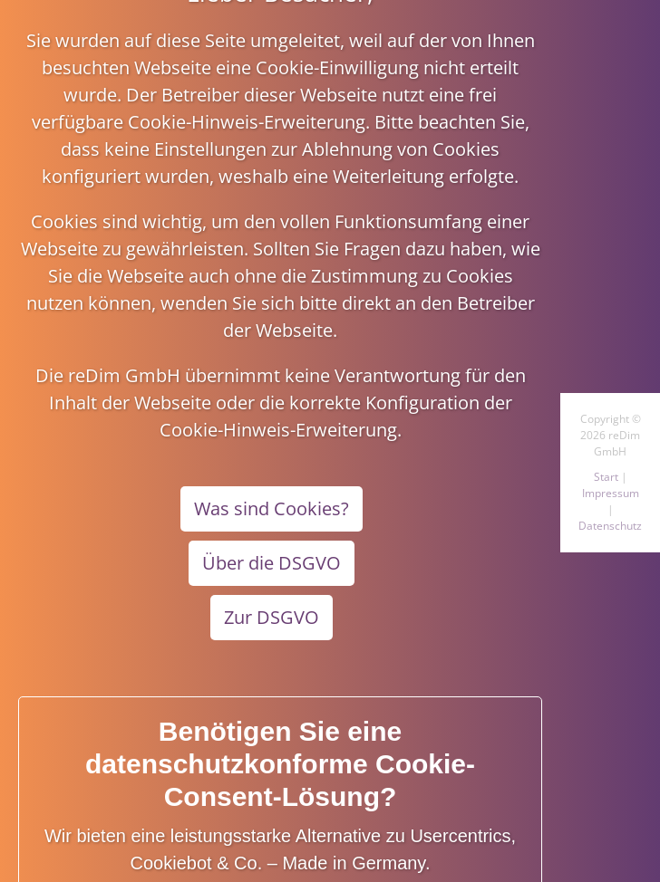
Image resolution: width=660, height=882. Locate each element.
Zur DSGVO (271, 617)
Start (606, 476)
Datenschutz (610, 525)
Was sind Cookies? (271, 508)
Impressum (610, 493)
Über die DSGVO (271, 563)
